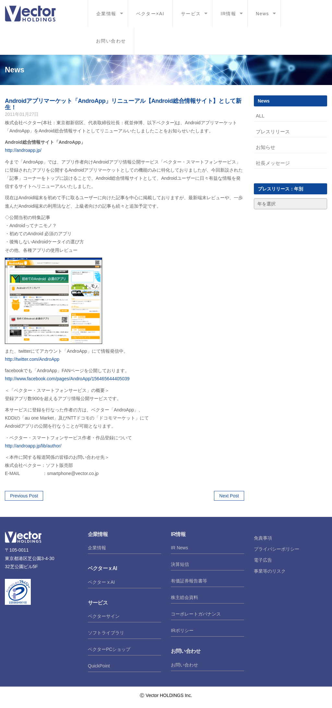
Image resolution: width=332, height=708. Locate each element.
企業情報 (106, 13)
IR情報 (228, 13)
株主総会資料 (184, 597)
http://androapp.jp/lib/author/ (33, 445)
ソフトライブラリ (106, 632)
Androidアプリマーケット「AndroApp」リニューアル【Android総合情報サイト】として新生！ (123, 104)
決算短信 (180, 564)
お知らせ (265, 147)
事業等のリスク (270, 571)
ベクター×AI (150, 13)
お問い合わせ (111, 40)
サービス (191, 13)
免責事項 (263, 538)
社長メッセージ (273, 163)
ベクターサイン (104, 616)
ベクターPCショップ (109, 649)
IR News (179, 547)
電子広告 (263, 560)
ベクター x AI (101, 582)
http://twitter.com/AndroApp (32, 359)
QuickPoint (99, 665)
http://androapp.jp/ (23, 150)
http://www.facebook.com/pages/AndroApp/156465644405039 (67, 378)
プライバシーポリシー (276, 549)
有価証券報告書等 (189, 580)
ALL (260, 115)
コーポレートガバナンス (196, 613)
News (262, 13)
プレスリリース (273, 131)
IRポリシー (182, 630)
